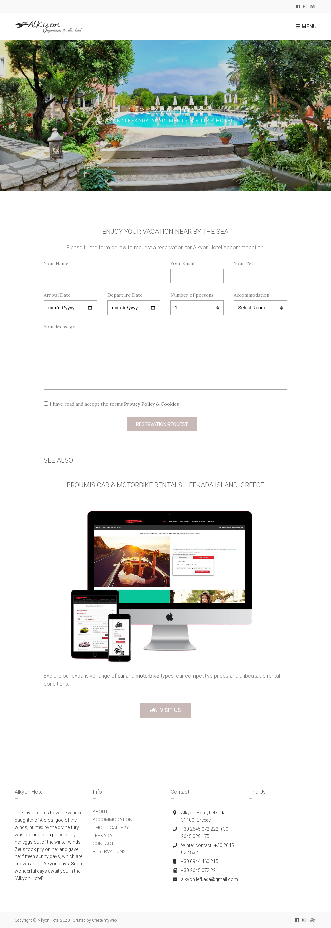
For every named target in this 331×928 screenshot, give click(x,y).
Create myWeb (104, 920)
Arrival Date (70, 301)
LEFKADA (102, 835)
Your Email (197, 269)
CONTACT (103, 843)
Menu (306, 26)
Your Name (102, 269)
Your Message (165, 357)
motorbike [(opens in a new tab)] (147, 676)
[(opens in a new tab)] (122, 676)
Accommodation (260, 301)
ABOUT (100, 811)
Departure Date (134, 301)
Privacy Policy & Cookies (151, 404)
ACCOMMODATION (112, 819)
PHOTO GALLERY (111, 827)
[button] (165, 710)
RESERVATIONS (109, 851)
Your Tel (260, 269)
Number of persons (197, 301)
